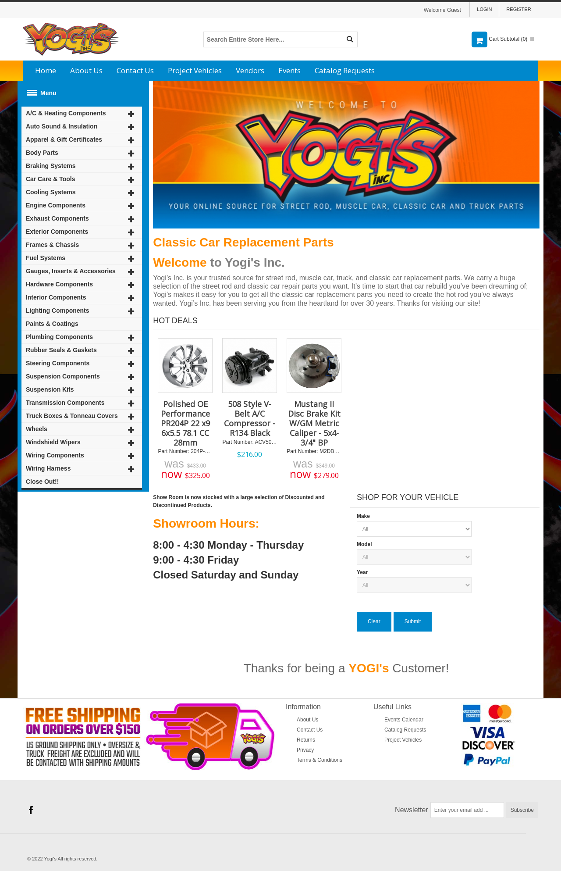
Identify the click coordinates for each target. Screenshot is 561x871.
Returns (306, 740)
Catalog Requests (345, 70)
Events (289, 70)
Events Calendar (403, 720)
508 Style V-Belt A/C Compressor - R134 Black (249, 418)
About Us (86, 70)
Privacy (305, 750)
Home (45, 70)
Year (362, 572)
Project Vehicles (195, 70)
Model (364, 544)
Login (484, 9)
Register (518, 9)
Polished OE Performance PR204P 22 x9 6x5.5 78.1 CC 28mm (185, 423)
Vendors (250, 70)
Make (363, 516)
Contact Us (135, 70)
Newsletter (411, 810)
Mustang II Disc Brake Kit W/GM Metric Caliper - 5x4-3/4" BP (314, 423)
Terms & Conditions (319, 760)
